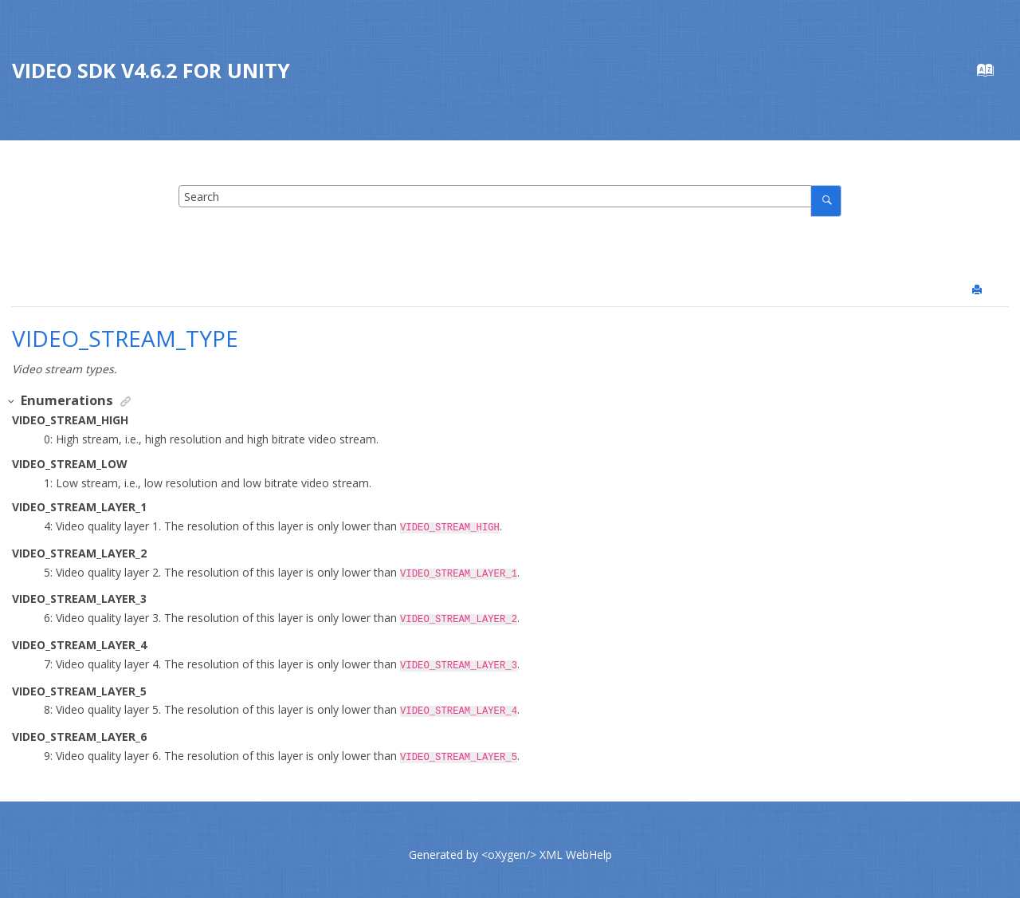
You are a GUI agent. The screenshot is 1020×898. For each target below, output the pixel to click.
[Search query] (510, 196)
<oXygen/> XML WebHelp (546, 845)
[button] (12, 402)
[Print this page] (978, 290)
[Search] (826, 200)
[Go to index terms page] (993, 73)
